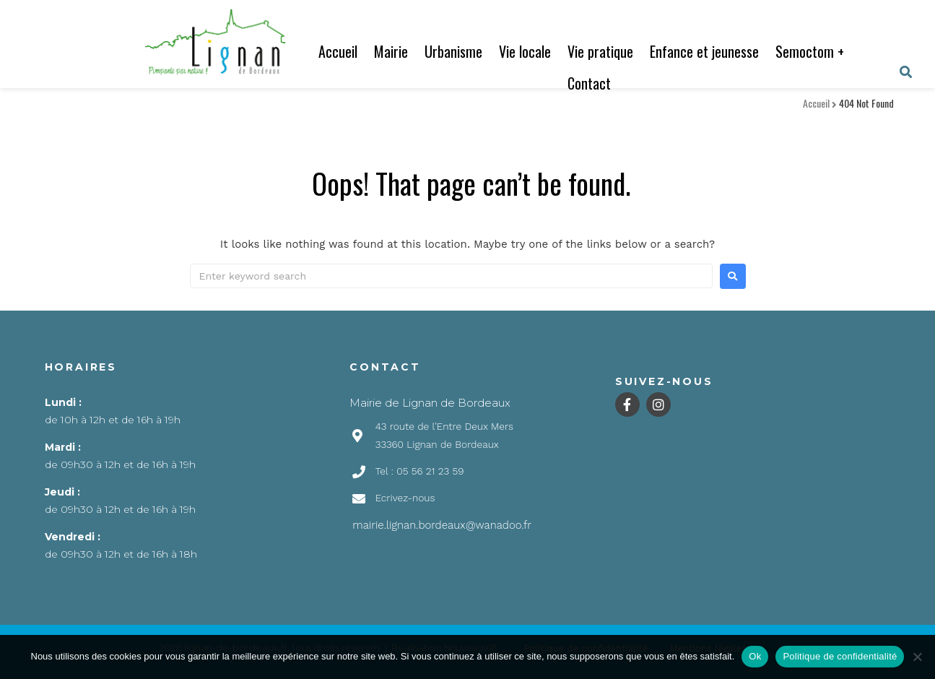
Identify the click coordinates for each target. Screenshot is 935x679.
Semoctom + (809, 51)
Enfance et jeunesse (704, 51)
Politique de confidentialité (840, 656)
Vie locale (525, 51)
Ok (755, 656)
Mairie (391, 51)
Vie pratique (600, 51)
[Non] (917, 656)
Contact (589, 83)
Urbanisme (453, 51)
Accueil (337, 51)
